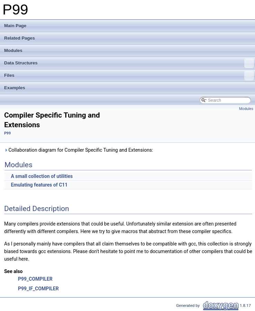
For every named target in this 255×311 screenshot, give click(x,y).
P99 (7, 133)
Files (129, 75)
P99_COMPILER (35, 279)
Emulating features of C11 (39, 185)
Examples (14, 87)
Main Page (15, 25)
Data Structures (129, 63)
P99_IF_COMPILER (38, 288)
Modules (13, 50)
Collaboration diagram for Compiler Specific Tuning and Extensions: (78, 150)
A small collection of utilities (42, 176)
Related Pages (19, 38)
